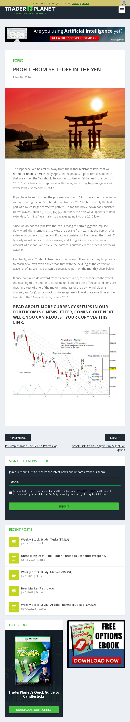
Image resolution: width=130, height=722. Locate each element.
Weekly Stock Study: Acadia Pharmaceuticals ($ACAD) (58, 604)
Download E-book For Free (33, 709)
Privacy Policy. (86, 491)
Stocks (41, 543)
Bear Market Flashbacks (38, 588)
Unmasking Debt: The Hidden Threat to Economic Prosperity (63, 555)
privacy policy (80, 3)
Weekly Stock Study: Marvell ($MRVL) (46, 572)
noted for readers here (28, 174)
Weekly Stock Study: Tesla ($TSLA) (45, 539)
